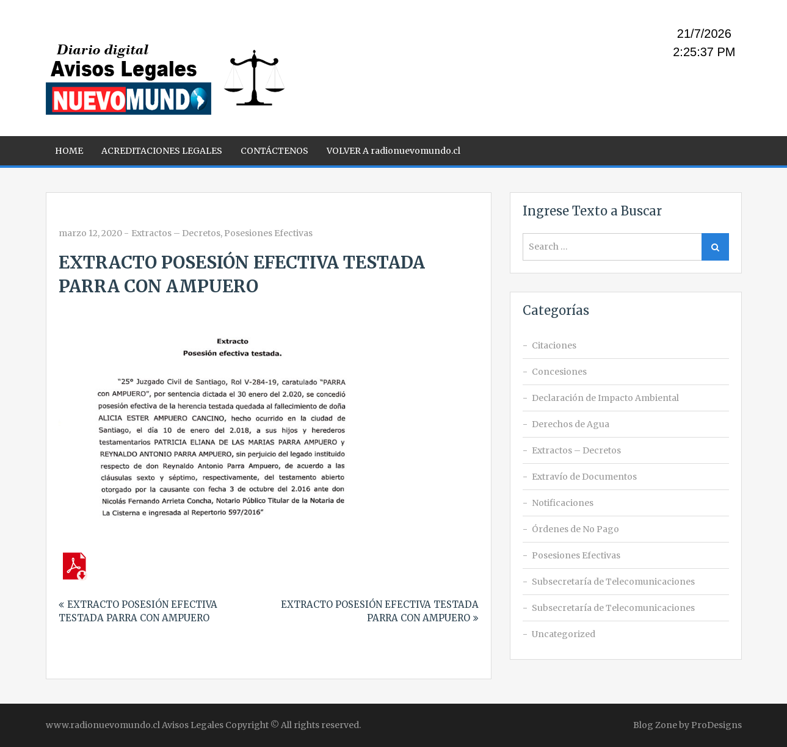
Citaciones (554, 345)
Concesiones (559, 371)
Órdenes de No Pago (575, 529)
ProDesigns (716, 725)
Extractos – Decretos (175, 233)
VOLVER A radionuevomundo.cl (393, 150)
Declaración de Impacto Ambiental (605, 397)
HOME (69, 150)
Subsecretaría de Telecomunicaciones (613, 581)
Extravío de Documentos (584, 476)
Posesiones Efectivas (268, 233)
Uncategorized (563, 634)
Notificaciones (562, 502)
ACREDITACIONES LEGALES (161, 150)
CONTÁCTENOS (274, 150)
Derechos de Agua (570, 424)
